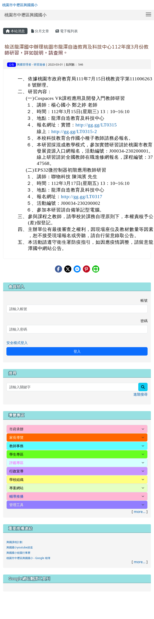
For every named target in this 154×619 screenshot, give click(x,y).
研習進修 (39, 64)
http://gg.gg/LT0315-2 (74, 131)
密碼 (144, 320)
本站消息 (15, 31)
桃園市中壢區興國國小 (20, 4)
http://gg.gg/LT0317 (81, 196)
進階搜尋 (140, 394)
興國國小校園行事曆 (18, 553)
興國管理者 (24, 64)
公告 (11, 64)
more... (140, 511)
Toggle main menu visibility (149, 13)
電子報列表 (66, 31)
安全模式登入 (17, 342)
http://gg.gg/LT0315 (96, 125)
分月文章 (40, 31)
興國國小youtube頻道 (19, 547)
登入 (77, 351)
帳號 (144, 300)
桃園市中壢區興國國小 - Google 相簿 (28, 558)
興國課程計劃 (14, 542)
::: (4, 21)
